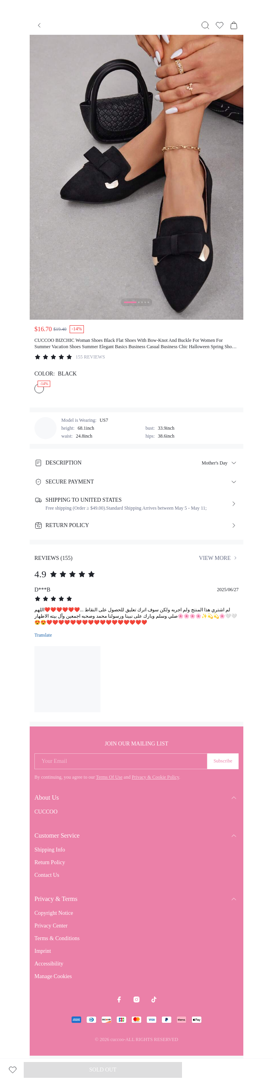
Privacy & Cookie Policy (155, 777)
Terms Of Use (109, 777)
